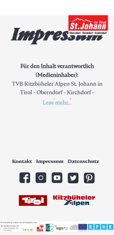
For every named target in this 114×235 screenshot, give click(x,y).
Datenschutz (83, 161)
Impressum (50, 161)
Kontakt (22, 161)
